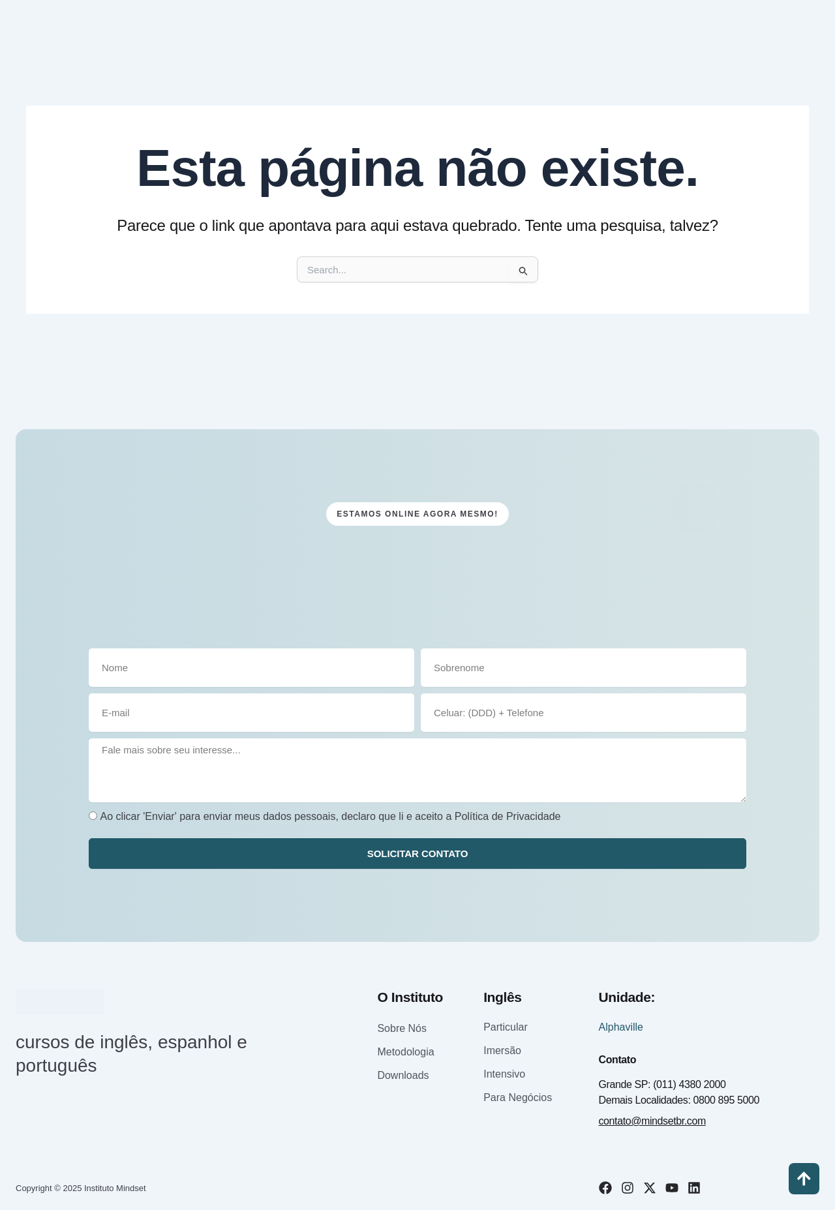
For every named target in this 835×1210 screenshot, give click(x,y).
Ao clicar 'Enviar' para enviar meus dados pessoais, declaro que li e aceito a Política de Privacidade (330, 815)
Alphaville (621, 1027)
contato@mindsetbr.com (652, 1121)
